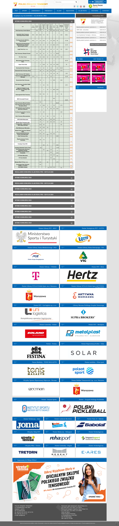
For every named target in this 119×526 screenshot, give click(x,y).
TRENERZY (49, 10)
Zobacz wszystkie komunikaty (98, 44)
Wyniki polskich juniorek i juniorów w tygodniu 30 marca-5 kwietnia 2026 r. (96, 40)
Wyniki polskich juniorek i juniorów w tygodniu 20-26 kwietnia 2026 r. (94, 27)
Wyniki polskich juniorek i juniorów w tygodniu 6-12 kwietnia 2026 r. (94, 37)
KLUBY (59, 10)
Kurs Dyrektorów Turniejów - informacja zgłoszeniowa (90, 35)
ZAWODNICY (35, 10)
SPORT (24, 10)
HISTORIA (94, 10)
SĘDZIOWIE (70, 10)
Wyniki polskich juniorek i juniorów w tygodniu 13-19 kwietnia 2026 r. (94, 32)
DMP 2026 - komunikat (82, 29)
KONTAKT (105, 10)
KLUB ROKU (83, 10)
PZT (91, 2)
